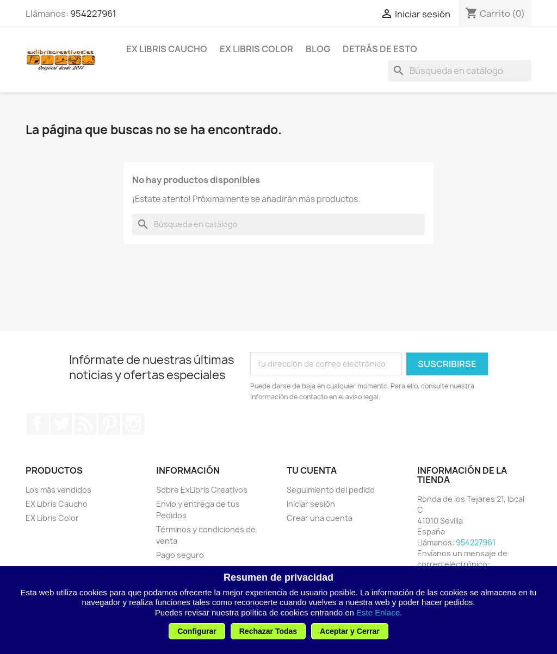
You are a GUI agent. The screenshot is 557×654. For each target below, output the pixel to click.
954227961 (93, 14)
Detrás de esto (380, 49)
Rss (85, 424)
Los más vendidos (58, 490)
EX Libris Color (256, 49)
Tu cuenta (312, 470)
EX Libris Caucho (166, 49)
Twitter (61, 424)
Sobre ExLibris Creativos (201, 490)
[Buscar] (459, 70)
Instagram (133, 424)
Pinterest (109, 424)
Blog (318, 49)
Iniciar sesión (311, 504)
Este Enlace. (379, 612)
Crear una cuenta (319, 518)
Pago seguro (180, 555)
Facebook (37, 424)
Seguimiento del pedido (331, 490)
